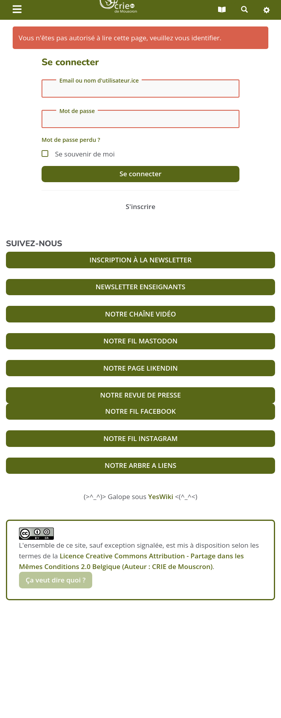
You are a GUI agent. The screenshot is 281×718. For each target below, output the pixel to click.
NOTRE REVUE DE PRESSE (140, 395)
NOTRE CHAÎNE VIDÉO (140, 313)
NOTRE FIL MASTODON (140, 340)
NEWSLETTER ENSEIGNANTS (141, 286)
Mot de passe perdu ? (71, 139)
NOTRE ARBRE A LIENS (140, 465)
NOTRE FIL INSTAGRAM (140, 438)
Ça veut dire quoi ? (55, 579)
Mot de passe (77, 111)
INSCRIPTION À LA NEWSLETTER (140, 259)
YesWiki (160, 496)
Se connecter (140, 173)
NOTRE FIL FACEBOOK (140, 411)
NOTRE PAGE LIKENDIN (140, 368)
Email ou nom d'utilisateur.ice (99, 80)
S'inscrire (141, 206)
